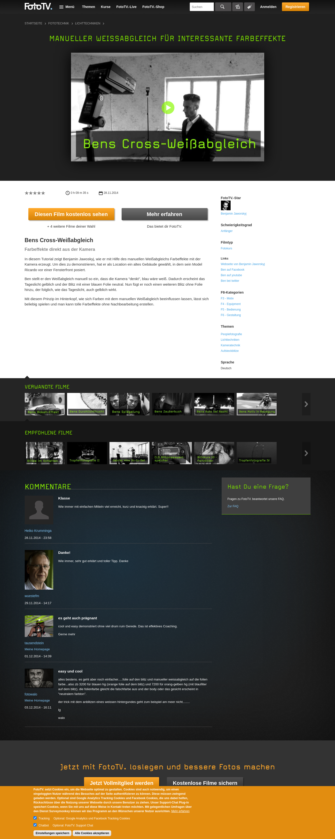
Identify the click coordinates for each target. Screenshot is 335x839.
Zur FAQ (232, 506)
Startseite (33, 23)
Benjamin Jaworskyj (234, 213)
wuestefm (32, 596)
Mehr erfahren (164, 214)
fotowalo (31, 694)
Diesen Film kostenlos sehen (71, 214)
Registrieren (295, 7)
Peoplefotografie (231, 334)
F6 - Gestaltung (231, 315)
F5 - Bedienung (231, 309)
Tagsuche (249, 6)
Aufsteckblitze (230, 351)
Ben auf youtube (231, 275)
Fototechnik (58, 23)
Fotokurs (226, 248)
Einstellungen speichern (52, 833)
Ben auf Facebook (232, 269)
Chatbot (44, 825)
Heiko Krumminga (38, 531)
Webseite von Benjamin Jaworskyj (243, 264)
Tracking (44, 818)
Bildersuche (237, 6)
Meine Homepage (37, 649)
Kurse (106, 7)
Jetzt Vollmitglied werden (121, 783)
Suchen (223, 6)
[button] (169, 108)
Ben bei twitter (230, 280)
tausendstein (34, 643)
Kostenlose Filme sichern (205, 783)
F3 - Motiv (227, 298)
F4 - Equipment (231, 304)
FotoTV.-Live (126, 7)
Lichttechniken (87, 23)
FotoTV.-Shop (153, 7)
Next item (306, 404)
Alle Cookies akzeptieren (92, 833)
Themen (88, 7)
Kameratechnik (230, 345)
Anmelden (268, 7)
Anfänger (227, 231)
